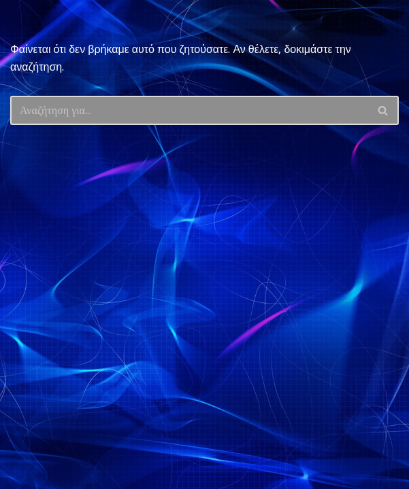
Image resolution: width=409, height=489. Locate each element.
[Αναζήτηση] (189, 110)
